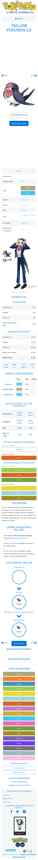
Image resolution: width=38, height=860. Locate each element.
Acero (19, 753)
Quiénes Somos (8, 798)
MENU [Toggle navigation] (19, 18)
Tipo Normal (14, 543)
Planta (19, 470)
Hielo (19, 493)
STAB (5, 436)
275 (4, 75)
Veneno (19, 709)
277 (33, 75)
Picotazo (8, 384)
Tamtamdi (24, 292)
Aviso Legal (7, 802)
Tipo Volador (14, 551)
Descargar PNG (19, 123)
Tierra (19, 713)
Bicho (19, 480)
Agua (19, 684)
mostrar (23, 115)
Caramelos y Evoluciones (19, 785)
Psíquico (19, 723)
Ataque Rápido (8, 389)
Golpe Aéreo (8, 394)
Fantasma (19, 738)
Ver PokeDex (19, 643)
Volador (28, 193)
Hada (19, 758)
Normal (28, 188)
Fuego (19, 679)
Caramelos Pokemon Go (14, 612)
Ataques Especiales (19, 773)
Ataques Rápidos (19, 768)
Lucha (19, 458)
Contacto (6, 795)
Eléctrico (19, 488)
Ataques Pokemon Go (19, 763)
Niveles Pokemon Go (19, 778)
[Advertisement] (19, 53)
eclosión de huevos (20, 538)
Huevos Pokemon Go (19, 782)
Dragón (19, 743)
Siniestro (19, 748)
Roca (19, 498)
